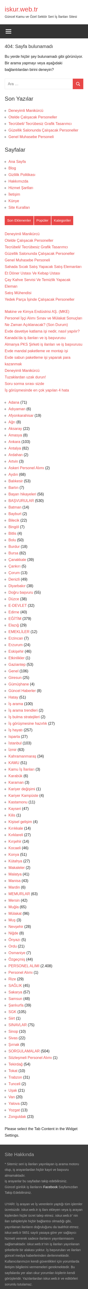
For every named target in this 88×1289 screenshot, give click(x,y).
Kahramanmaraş (22, 756)
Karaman (16, 782)
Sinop (13, 1031)
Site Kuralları (19, 207)
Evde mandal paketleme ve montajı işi (36, 351)
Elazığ (13, 625)
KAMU (13, 763)
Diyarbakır (17, 586)
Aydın (13, 474)
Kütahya (15, 861)
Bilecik (13, 520)
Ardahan (15, 455)
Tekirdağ (15, 1064)
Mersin (14, 900)
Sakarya (15, 992)
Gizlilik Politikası (21, 175)
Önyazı (14, 940)
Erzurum (15, 645)
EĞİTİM (14, 619)
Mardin (14, 887)
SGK (12, 1012)
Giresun (15, 678)
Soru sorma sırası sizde (24, 384)
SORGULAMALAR (24, 1051)
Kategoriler (62, 220)
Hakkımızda (18, 181)
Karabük (15, 776)
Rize (12, 979)
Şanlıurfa (15, 1005)
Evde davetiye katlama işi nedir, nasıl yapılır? (42, 331)
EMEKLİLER (19, 632)
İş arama (15, 704)
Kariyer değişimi (21, 789)
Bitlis (12, 533)
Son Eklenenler (19, 220)
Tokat (12, 1071)
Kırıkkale (15, 828)
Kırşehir (14, 841)
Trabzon (15, 1077)
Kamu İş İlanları (21, 769)
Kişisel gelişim (20, 822)
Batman (14, 507)
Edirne (13, 612)
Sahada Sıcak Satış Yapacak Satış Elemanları (43, 267)
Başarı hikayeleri (22, 494)
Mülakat (15, 913)
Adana (13, 402)
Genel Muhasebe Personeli (31, 137)
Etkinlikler (16, 658)
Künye (13, 201)
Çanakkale (17, 560)
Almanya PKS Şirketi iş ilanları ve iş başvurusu (43, 344)
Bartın (13, 488)
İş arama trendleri (23, 710)
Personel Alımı (20, 972)
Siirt (11, 1018)
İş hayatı (15, 730)
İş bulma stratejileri (24, 717)
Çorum (14, 573)
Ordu (12, 946)
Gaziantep (17, 664)
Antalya (14, 448)
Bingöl (13, 527)
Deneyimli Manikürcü (25, 111)
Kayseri (14, 809)
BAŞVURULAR (21, 501)
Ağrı (11, 422)
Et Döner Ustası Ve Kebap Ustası (32, 273)
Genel (13, 671)
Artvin (13, 461)
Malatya (15, 874)
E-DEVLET (17, 606)
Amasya (15, 435)
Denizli (14, 579)
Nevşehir (15, 927)
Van (11, 1097)
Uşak (12, 1090)
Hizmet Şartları (20, 188)
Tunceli (14, 1084)
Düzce (13, 599)
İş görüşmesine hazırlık (27, 723)
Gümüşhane (18, 684)
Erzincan (15, 638)
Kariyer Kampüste (23, 796)
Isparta (14, 737)
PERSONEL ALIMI (23, 966)
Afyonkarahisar (21, 415)
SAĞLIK (15, 986)
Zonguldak (17, 1117)
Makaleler (16, 868)
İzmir (12, 750)
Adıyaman (16, 409)
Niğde (13, 933)
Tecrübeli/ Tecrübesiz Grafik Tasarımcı (40, 124)
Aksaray (15, 429)
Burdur (14, 547)
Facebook (50, 1187)
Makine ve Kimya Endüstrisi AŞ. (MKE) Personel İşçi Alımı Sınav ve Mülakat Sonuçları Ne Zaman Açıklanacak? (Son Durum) (43, 318)
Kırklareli (15, 835)
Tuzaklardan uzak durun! (25, 377)
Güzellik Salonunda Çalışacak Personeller (43, 130)
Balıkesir (15, 481)
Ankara (14, 442)
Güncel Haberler (22, 691)
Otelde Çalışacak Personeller (32, 117)
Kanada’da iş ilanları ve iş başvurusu (35, 338)
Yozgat (14, 1110)
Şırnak (13, 1045)
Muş (11, 920)
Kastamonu (17, 802)
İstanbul (15, 743)
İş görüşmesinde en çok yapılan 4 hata (37, 390)
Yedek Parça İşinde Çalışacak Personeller (39, 299)
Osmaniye (16, 953)
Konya (13, 855)
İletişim (14, 194)
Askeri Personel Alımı (26, 468)
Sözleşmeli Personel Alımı (30, 1058)
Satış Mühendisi (18, 293)
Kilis (11, 815)
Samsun (15, 999)
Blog (12, 168)
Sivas (13, 1038)
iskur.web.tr (21, 9)
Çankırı (14, 566)
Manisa (14, 881)
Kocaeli (14, 848)
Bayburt (14, 514)
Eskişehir (16, 651)
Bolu (12, 540)
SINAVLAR (17, 1025)
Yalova (14, 1104)
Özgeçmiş (16, 959)
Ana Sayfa (17, 162)
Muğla (13, 907)
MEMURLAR (19, 894)
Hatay (13, 697)
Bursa (13, 553)
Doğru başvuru (20, 592)
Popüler (42, 220)
